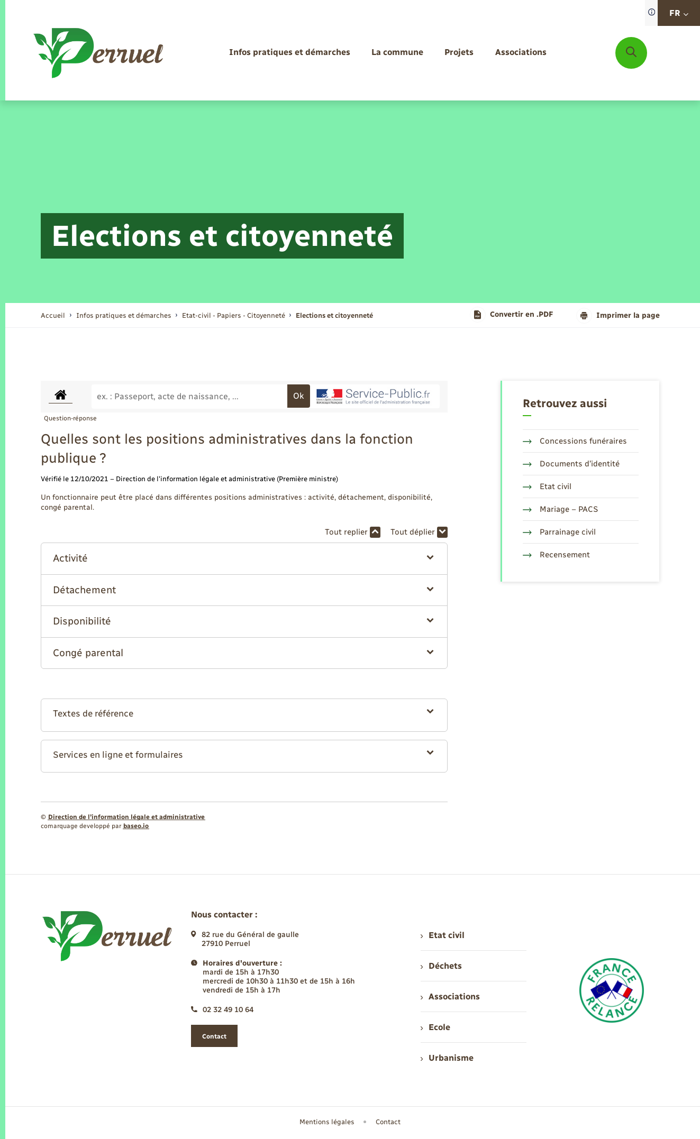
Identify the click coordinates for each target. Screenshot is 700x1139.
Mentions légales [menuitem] (326, 1122)
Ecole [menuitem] (435, 1027)
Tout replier (352, 532)
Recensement (556, 554)
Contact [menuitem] (388, 1122)
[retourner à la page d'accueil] (99, 52)
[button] (244, 558)
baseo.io (136, 826)
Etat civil (547, 486)
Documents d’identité (571, 464)
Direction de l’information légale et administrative (126, 817)
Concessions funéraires (575, 441)
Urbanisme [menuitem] (447, 1058)
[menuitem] (289, 53)
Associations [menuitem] (450, 996)
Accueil (53, 315)
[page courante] (334, 315)
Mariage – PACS (560, 509)
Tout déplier (419, 532)
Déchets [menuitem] (441, 966)
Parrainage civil (559, 532)
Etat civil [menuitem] (443, 935)
